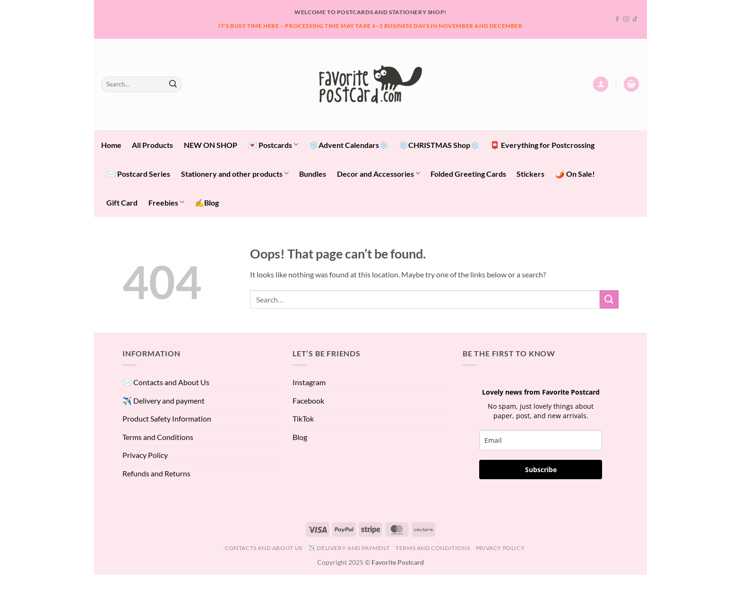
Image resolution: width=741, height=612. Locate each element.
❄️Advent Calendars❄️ (348, 144)
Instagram (309, 382)
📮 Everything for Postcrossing (542, 144)
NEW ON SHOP (210, 144)
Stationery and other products (235, 173)
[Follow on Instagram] (626, 19)
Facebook (308, 400)
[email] (540, 440)
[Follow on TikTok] (635, 19)
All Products (152, 144)
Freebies (166, 202)
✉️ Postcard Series (138, 173)
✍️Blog (207, 202)
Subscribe (541, 469)
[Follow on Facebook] (617, 19)
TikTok (303, 418)
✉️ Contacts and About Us (165, 382)
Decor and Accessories (378, 173)
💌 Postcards (273, 144)
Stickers (530, 173)
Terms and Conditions (157, 436)
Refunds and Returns (156, 473)
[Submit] (173, 84)
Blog (300, 436)
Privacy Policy (145, 454)
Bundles (312, 173)
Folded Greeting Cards (468, 173)
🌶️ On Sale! (575, 173)
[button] (600, 84)
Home (111, 144)
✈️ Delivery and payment (163, 400)
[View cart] (631, 84)
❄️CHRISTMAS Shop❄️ (439, 144)
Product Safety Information (166, 418)
